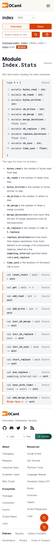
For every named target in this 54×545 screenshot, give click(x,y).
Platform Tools (35, 467)
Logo (30, 516)
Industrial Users (10, 467)
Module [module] (21, 47)
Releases (7, 460)
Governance (8, 540)
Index (5, 47)
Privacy (23, 540)
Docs (40, 26)
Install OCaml (34, 453)
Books (30, 488)
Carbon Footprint (37, 533)
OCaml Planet (9, 516)
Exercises (32, 495)
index (8, 17)
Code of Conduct (40, 540)
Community (8, 502)
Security (19, 533)
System (43, 436)
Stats (12, 47)
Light (11, 436)
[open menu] (48, 5)
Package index (10, 43)
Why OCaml (8, 481)
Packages (7, 495)
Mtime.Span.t (15, 401)
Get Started (33, 460)
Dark (27, 436)
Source (48, 63)
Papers (30, 502)
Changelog (8, 453)
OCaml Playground (37, 509)
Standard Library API (38, 481)
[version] (26, 17)
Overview (16, 26)
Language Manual (36, 474)
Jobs (5, 523)
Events (6, 509)
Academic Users (11, 474)
